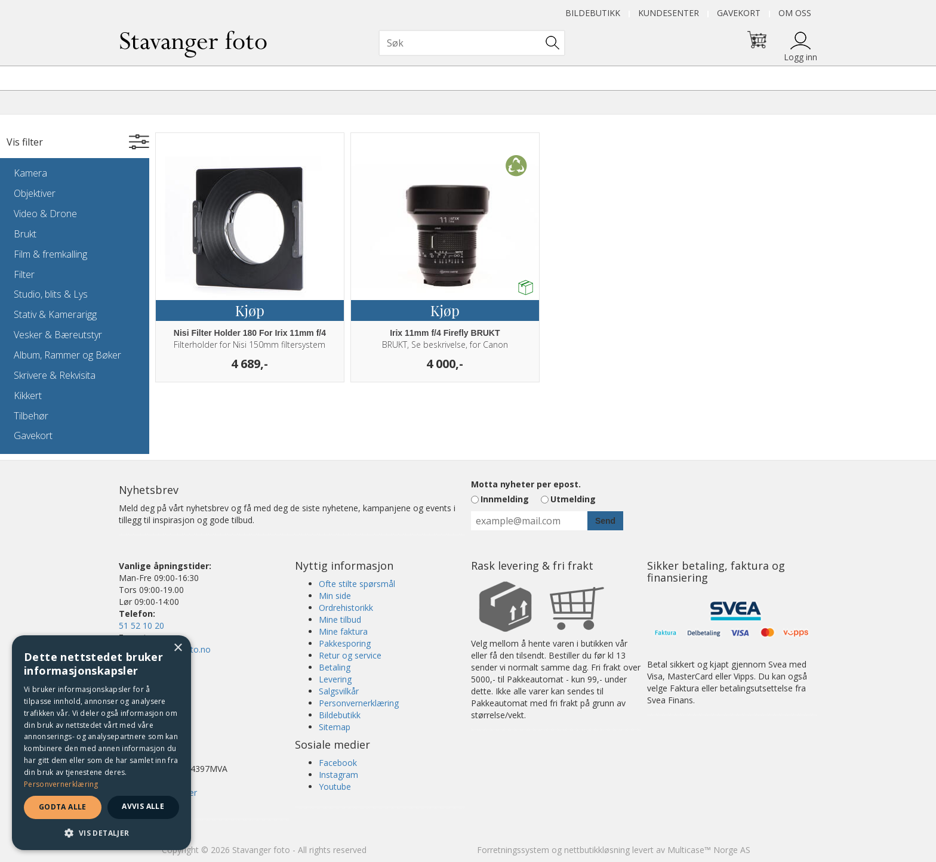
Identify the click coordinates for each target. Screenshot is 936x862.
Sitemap (334, 727)
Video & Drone (45, 213)
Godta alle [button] (63, 807)
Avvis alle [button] (143, 806)
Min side (335, 595)
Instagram (338, 774)
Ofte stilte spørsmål (357, 583)
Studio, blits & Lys (51, 294)
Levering (335, 679)
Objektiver (35, 193)
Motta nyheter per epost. (526, 484)
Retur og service (350, 655)
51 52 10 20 (141, 625)
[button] (101, 832)
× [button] (177, 648)
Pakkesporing (345, 643)
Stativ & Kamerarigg (55, 314)
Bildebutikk (592, 12)
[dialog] (101, 742)
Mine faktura (343, 631)
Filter (24, 274)
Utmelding (573, 499)
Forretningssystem (513, 849)
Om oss (794, 12)
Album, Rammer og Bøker (67, 355)
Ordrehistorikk (346, 607)
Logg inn (800, 57)
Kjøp (249, 310)
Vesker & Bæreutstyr (58, 334)
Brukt (25, 233)
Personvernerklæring (359, 703)
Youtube (335, 786)
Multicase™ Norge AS (708, 849)
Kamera (30, 173)
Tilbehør (31, 415)
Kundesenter (668, 12)
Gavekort (739, 12)
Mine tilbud (340, 619)
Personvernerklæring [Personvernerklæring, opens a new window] (61, 784)
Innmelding (505, 499)
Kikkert (28, 395)
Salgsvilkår (339, 691)
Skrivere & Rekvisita (55, 375)
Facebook (338, 762)
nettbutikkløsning (597, 849)
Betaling (334, 667)
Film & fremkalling (50, 254)
